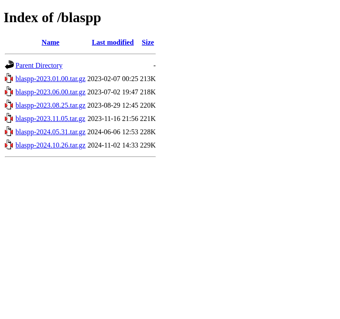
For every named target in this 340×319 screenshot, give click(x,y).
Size (148, 42)
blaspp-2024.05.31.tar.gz (50, 132)
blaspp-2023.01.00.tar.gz (50, 78)
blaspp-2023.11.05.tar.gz (50, 118)
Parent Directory (38, 65)
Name (50, 42)
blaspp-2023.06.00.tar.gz (50, 92)
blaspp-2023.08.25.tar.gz (50, 105)
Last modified (113, 42)
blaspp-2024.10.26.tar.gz (50, 145)
